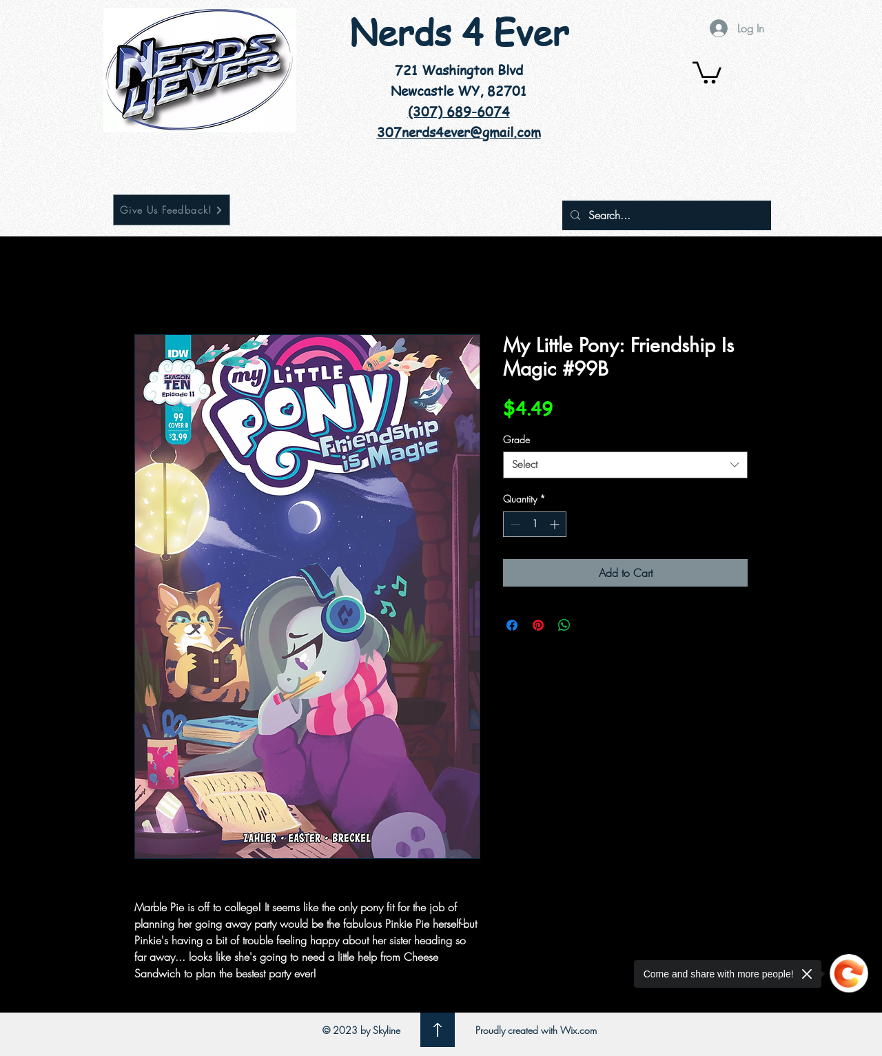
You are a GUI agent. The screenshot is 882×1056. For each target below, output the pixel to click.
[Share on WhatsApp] (564, 625)
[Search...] (665, 215)
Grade (516, 439)
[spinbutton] (534, 524)
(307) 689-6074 (459, 112)
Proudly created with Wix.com (536, 1030)
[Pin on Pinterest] (538, 625)
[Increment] (555, 524)
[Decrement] (513, 524)
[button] (707, 71)
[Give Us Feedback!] (171, 209)
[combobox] (625, 464)
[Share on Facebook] (512, 625)
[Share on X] (590, 625)
